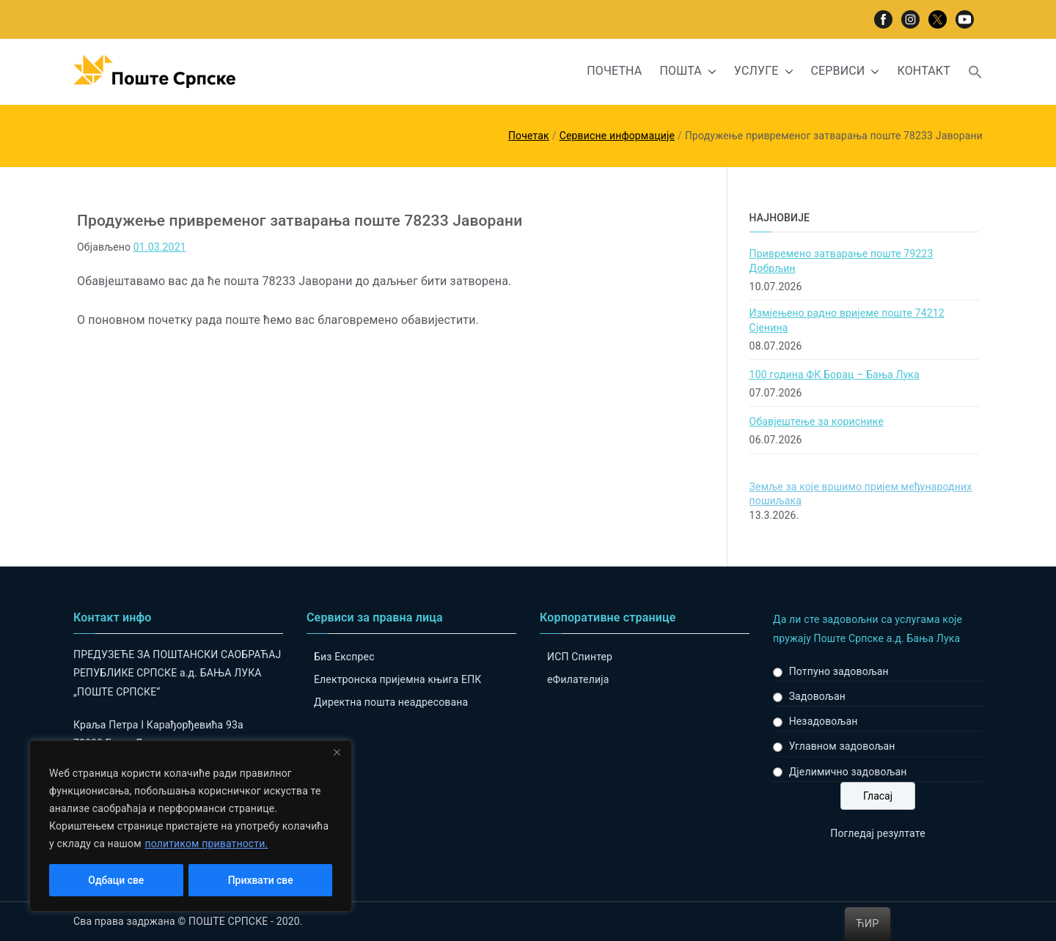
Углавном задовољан (842, 746)
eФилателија (578, 679)
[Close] (336, 752)
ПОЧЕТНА (614, 71)
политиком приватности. (206, 843)
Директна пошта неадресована (391, 702)
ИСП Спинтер (579, 657)
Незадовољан (823, 721)
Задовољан (817, 696)
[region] (190, 826)
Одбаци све (116, 880)
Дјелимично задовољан (848, 772)
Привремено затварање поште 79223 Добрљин (841, 261)
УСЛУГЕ (763, 71)
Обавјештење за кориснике (816, 421)
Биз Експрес (344, 657)
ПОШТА (687, 71)
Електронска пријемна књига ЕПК (397, 679)
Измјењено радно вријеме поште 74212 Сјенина (847, 320)
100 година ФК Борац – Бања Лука (834, 374)
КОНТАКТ (923, 71)
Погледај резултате (877, 833)
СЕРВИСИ (845, 71)
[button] (709, 71)
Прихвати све (260, 880)
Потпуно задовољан (839, 671)
